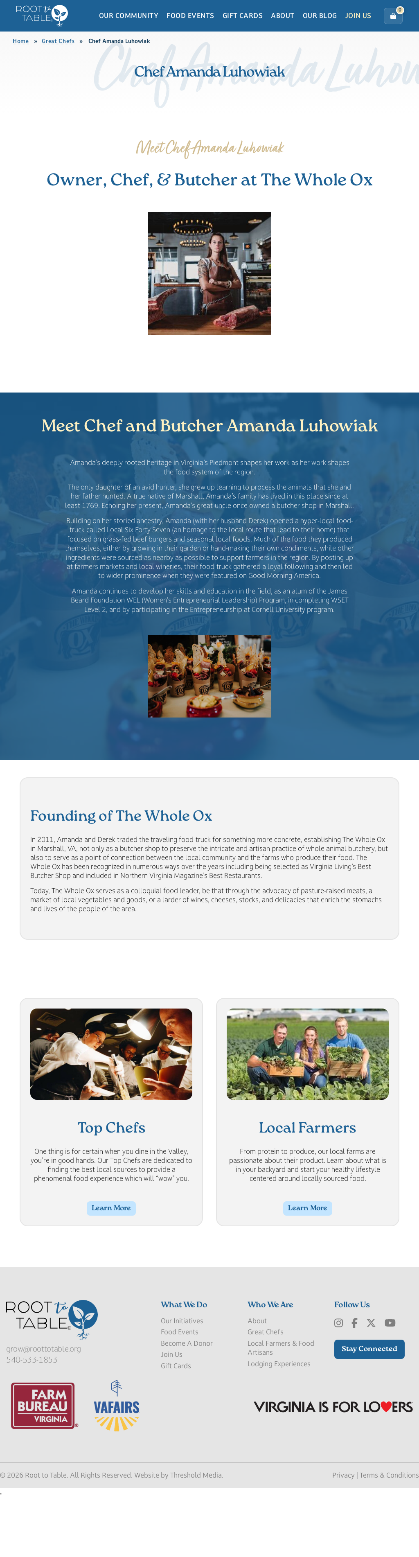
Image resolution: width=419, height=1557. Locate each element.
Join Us (358, 29)
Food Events (190, 29)
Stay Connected (369, 1419)
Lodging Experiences (279, 1432)
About (282, 29)
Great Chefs (58, 69)
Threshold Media (196, 1544)
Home (21, 69)
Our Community (128, 29)
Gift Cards (243, 29)
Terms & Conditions (389, 1544)
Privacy (343, 1544)
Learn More (111, 1273)
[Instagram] (338, 1392)
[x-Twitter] (371, 1392)
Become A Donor (187, 1412)
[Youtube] (390, 1392)
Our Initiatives (182, 1390)
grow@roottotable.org (43, 1418)
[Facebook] (354, 1392)
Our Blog (320, 29)
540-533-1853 (32, 1429)
